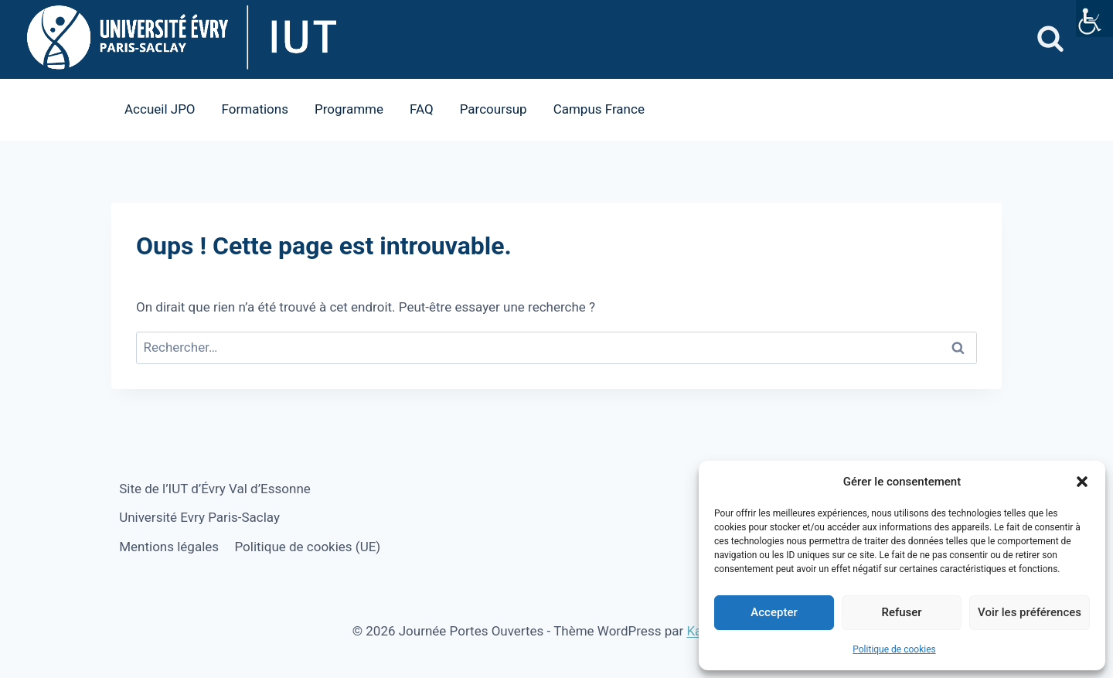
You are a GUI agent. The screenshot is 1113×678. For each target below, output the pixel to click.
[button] (1082, 481)
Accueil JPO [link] (160, 109)
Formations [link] (255, 109)
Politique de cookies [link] (894, 649)
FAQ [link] (422, 109)
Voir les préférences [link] (1029, 612)
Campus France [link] (599, 109)
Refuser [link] (901, 612)
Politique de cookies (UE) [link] (307, 546)
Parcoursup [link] (493, 109)
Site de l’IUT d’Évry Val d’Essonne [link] (215, 488)
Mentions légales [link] (169, 546)
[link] (1094, 18)
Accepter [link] (774, 612)
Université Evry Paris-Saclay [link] (199, 517)
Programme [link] (349, 109)
